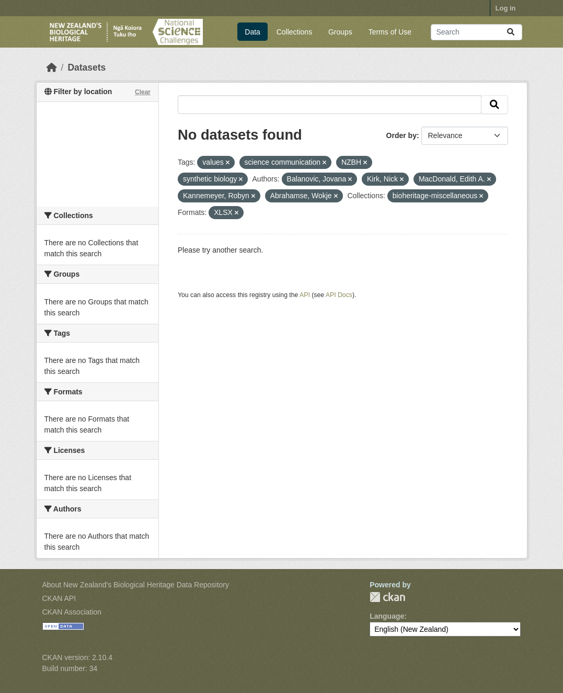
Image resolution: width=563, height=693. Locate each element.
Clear (143, 92)
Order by (401, 135)
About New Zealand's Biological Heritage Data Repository (135, 585)
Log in (506, 8)
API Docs (339, 295)
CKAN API (59, 598)
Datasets (86, 67)
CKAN (387, 597)
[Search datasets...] (476, 32)
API (305, 295)
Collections (294, 32)
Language (387, 616)
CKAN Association (72, 612)
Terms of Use (390, 32)
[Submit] (510, 32)
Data (252, 32)
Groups (340, 32)
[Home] (52, 67)
